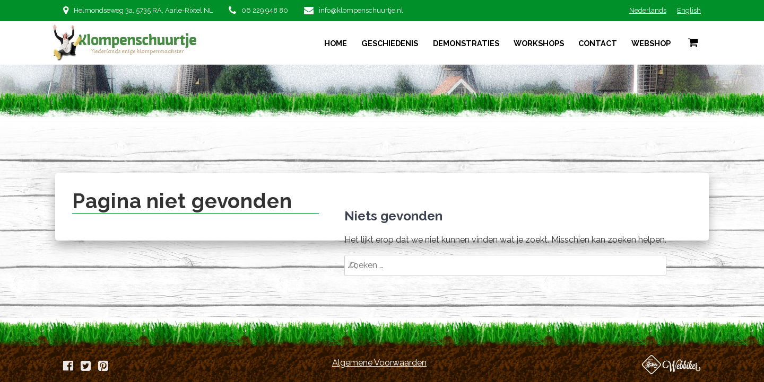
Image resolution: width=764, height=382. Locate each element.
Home (335, 43)
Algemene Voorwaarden (379, 363)
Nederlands (647, 10)
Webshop (651, 43)
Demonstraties (466, 43)
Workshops (539, 43)
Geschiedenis (389, 43)
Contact (597, 43)
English (689, 10)
